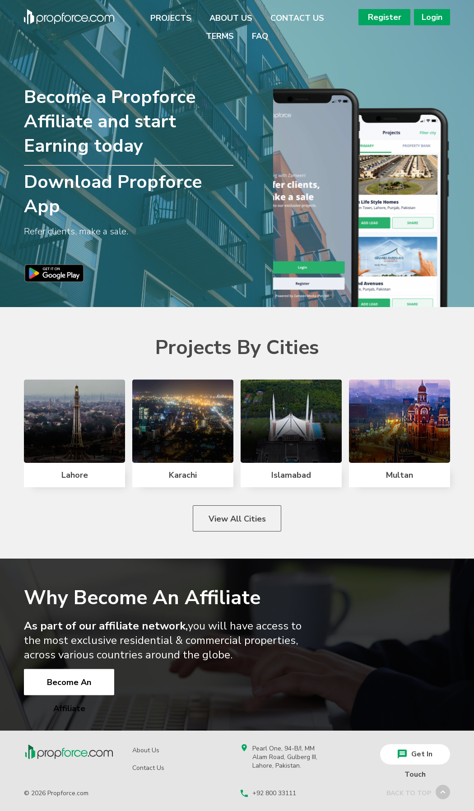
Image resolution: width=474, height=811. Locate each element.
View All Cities (237, 518)
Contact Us (297, 18)
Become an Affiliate (69, 686)
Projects (170, 18)
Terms (220, 36)
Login (432, 17)
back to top (418, 790)
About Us (230, 18)
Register (384, 17)
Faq (260, 36)
